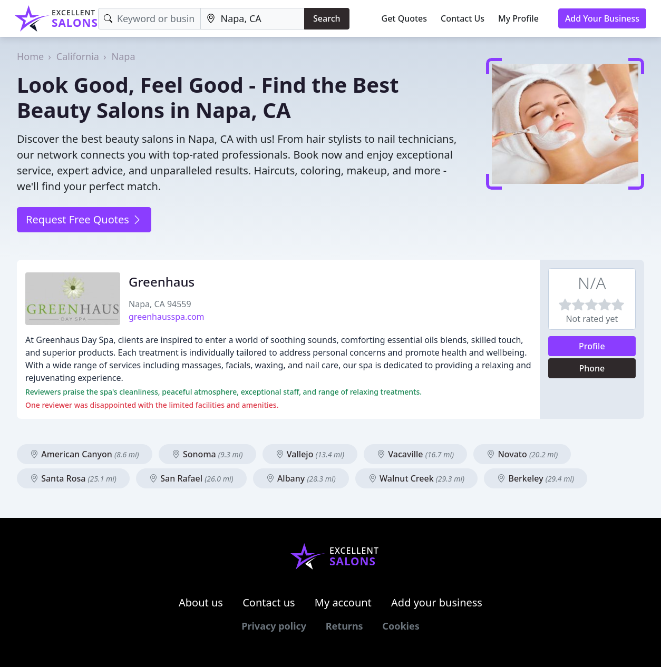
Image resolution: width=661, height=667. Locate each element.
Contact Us (462, 18)
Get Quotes (404, 18)
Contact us (268, 602)
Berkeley (535, 478)
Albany (301, 478)
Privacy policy (273, 626)
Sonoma (207, 454)
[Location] (252, 19)
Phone (592, 368)
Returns (344, 626)
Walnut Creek (416, 478)
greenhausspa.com (167, 316)
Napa (123, 56)
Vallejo (310, 454)
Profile (592, 346)
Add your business (436, 602)
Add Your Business (602, 18)
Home (30, 56)
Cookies (400, 626)
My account (343, 602)
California (77, 56)
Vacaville (415, 454)
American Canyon (84, 454)
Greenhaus (162, 281)
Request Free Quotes (84, 219)
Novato (522, 454)
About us (201, 602)
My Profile (518, 18)
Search (326, 18)
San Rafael (191, 478)
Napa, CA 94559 (160, 304)
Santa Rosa (73, 478)
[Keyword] (149, 19)
